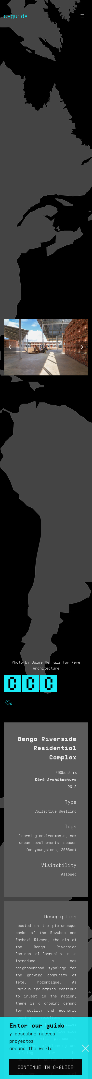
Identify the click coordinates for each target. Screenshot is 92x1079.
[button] (10, 347)
